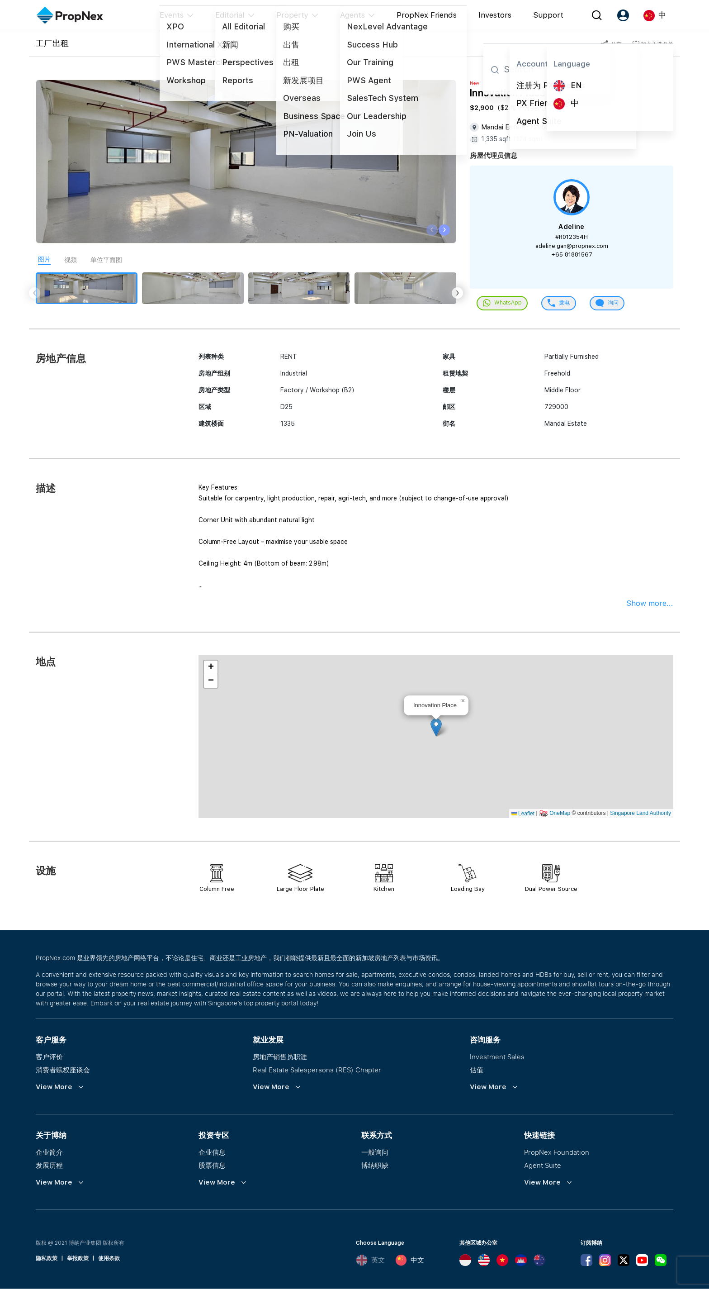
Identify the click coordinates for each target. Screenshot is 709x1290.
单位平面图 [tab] (106, 259)
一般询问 (374, 1153)
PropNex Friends (427, 14)
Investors (494, 14)
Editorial (230, 14)
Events (172, 14)
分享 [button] (611, 44)
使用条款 (109, 1260)
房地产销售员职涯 (280, 1057)
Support (548, 14)
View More (54, 1088)
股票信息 (212, 1166)
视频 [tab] (70, 259)
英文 (370, 1261)
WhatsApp (503, 304)
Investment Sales (497, 1057)
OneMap (559, 814)
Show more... (649, 604)
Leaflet (522, 814)
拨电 (563, 304)
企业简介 (49, 1153)
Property (292, 14)
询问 (614, 304)
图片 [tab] (44, 259)
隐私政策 (46, 1260)
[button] (436, 728)
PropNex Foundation (556, 1153)
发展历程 (49, 1166)
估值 (476, 1071)
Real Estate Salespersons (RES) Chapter (317, 1071)
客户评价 (49, 1057)
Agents (352, 14)
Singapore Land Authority (640, 814)
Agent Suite (542, 1166)
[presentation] (432, 230)
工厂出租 (52, 43)
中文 (409, 1261)
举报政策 (78, 1260)
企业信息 (212, 1153)
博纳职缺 (374, 1166)
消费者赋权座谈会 (63, 1071)
